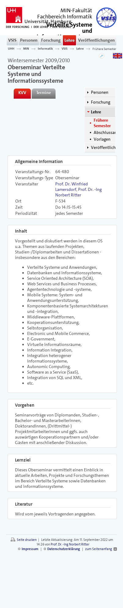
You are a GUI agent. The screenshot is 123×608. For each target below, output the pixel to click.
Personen (29, 40)
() (64, 33)
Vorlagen (102, 139)
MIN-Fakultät (76, 10)
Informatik (45, 49)
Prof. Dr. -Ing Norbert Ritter (78, 192)
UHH (11, 49)
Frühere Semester (104, 49)
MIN (26, 49)
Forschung (51, 40)
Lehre (69, 40)
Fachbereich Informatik (64, 16)
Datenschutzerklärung (63, 549)
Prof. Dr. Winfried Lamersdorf (71, 186)
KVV (22, 92)
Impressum (30, 549)
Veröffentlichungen (96, 40)
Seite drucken (27, 540)
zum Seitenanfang (98, 549)
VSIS (12, 40)
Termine (43, 92)
